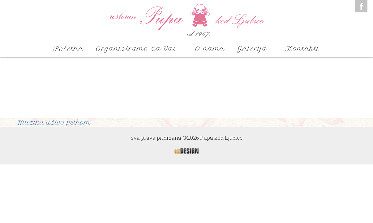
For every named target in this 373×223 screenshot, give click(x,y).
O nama (210, 49)
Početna (69, 49)
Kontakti (302, 49)
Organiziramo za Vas (139, 49)
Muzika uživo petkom (54, 122)
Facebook (361, 6)
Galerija (255, 49)
